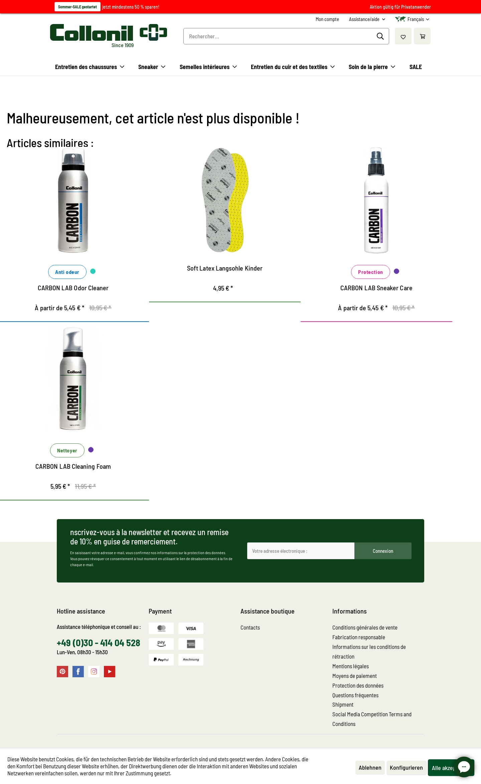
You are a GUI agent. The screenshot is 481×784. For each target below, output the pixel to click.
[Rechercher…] (286, 36)
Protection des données (357, 685)
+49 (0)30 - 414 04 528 (98, 642)
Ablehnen (370, 767)
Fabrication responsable (358, 637)
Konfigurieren (406, 767)
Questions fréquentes (355, 695)
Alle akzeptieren (451, 767)
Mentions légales (350, 666)
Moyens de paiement (354, 675)
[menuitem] (327, 19)
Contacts (250, 627)
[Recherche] (381, 36)
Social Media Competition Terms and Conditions (372, 719)
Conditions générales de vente (364, 627)
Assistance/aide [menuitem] (364, 19)
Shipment (342, 704)
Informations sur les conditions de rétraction (369, 651)
